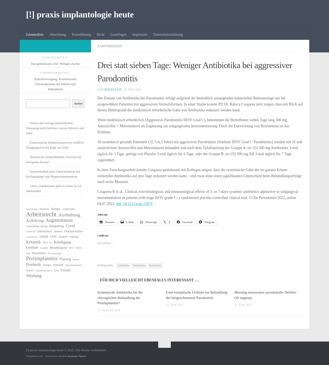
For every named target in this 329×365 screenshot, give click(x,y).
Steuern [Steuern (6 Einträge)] (30, 270)
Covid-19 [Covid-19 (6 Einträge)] (30, 231)
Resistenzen (155, 265)
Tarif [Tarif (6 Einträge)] (56, 270)
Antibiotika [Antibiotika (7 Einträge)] (68, 208)
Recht (100, 34)
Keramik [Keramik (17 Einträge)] (33, 242)
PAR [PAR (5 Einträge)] (28, 253)
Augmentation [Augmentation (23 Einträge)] (59, 220)
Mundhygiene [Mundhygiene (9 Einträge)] (58, 247)
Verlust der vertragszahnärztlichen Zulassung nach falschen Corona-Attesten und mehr (55, 128)
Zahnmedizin (34, 34)
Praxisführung (81, 34)
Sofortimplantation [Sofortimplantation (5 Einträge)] (73, 265)
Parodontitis (139, 265)
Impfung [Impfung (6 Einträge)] (74, 236)
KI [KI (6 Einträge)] (51, 242)
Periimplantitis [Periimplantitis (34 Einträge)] (42, 258)
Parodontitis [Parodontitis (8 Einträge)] (39, 253)
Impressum (139, 34)
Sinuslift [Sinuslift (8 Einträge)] (58, 264)
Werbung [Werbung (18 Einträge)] (34, 275)
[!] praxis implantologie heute (80, 14)
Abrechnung (57, 34)
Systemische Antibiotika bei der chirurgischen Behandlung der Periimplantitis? (120, 297)
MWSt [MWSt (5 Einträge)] (79, 248)
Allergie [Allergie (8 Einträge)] (55, 208)
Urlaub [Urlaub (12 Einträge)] (66, 270)
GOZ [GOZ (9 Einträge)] (53, 236)
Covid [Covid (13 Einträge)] (70, 226)
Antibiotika (123, 265)
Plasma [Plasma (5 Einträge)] (76, 259)
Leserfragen (119, 34)
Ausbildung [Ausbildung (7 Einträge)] (32, 226)
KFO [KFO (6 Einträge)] (45, 242)
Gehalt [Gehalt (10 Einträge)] (43, 236)
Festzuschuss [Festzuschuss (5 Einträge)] (32, 237)
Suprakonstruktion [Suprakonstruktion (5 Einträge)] (44, 270)
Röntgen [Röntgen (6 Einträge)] (47, 265)
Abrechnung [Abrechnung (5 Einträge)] (31, 209)
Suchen (78, 103)
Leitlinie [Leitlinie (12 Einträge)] (32, 247)
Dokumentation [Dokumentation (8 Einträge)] (73, 231)
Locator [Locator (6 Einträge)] (44, 247)
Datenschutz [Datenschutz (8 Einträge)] (44, 231)
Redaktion (113, 89)
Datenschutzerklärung (168, 34)
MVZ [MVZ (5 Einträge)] (71, 248)
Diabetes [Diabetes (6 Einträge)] (58, 231)
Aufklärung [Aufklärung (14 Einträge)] (35, 220)
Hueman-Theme (77, 356)
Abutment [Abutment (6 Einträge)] (44, 209)
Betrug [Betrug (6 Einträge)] (44, 226)
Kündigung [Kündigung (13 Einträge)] (62, 242)
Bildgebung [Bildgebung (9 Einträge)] (56, 226)
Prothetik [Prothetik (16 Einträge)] (33, 264)
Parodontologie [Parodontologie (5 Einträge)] (55, 253)
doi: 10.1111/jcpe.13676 (134, 204)
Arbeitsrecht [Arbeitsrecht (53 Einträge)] (41, 214)
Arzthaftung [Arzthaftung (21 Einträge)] (69, 214)
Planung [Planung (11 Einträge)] (65, 259)
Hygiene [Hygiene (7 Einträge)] (63, 236)
